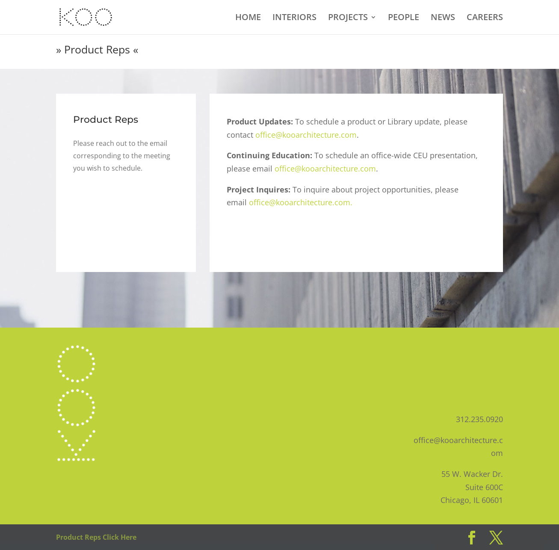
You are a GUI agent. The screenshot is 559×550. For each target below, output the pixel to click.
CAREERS (485, 18)
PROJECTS (348, 18)
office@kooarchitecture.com (306, 135)
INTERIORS (294, 18)
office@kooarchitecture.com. (300, 202)
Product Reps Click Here (96, 537)
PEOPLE (403, 18)
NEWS (443, 18)
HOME (248, 18)
